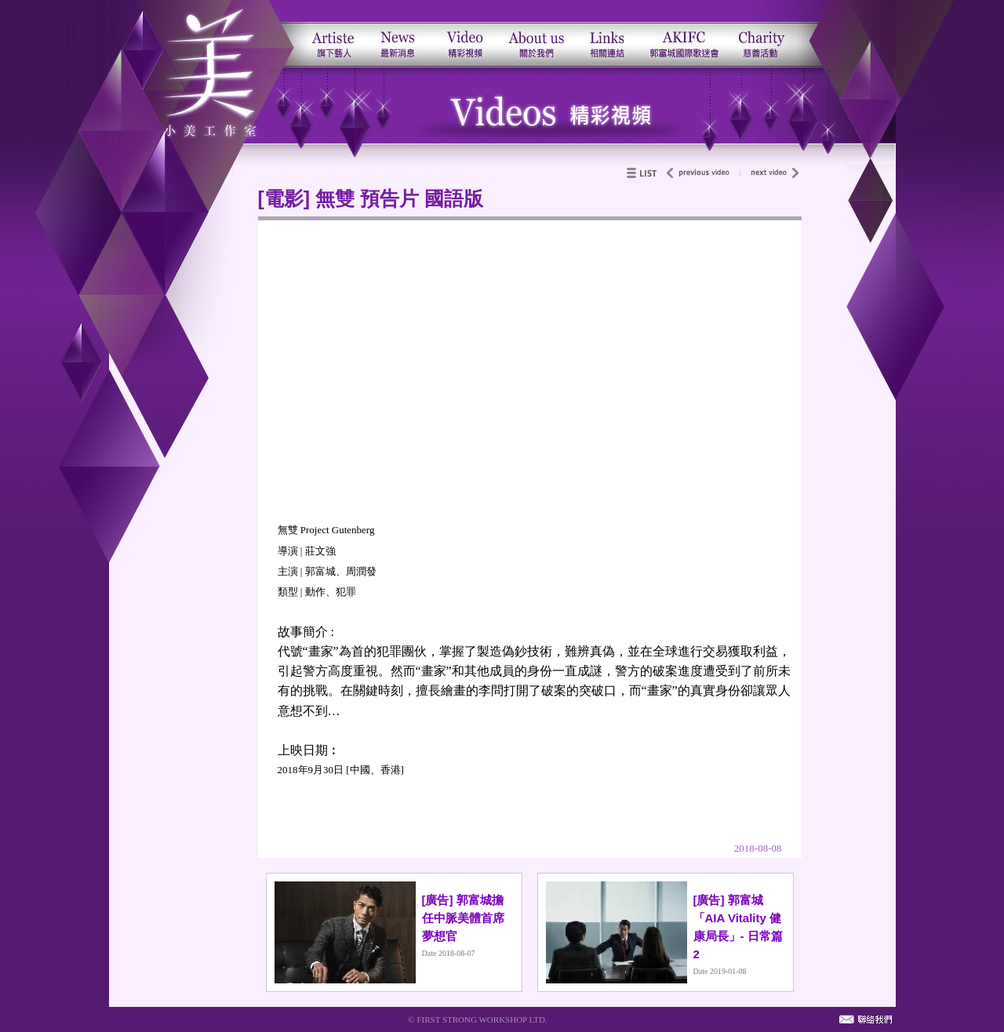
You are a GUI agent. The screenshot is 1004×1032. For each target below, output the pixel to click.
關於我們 (535, 33)
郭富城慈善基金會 (769, 33)
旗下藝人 (330, 33)
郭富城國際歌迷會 (683, 33)
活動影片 (463, 33)
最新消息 (398, 33)
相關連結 (606, 33)
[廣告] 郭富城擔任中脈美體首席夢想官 (463, 918)
